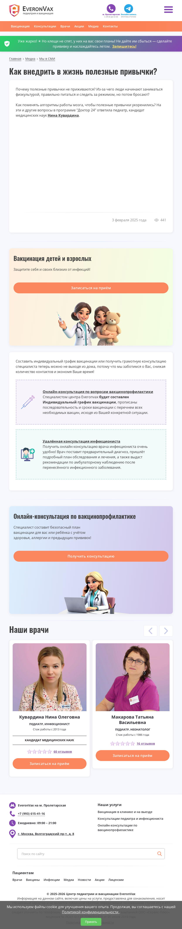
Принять (91, 922)
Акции (79, 26)
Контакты (110, 26)
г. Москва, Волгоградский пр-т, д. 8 (46, 834)
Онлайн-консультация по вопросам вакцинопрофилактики (98, 391)
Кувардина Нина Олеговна (49, 717)
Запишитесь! (124, 46)
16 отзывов (146, 743)
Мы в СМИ (47, 59)
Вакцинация (20, 26)
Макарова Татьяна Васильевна (132, 719)
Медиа (93, 26)
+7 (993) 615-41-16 (31, 813)
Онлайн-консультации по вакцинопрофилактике (117, 827)
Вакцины (33, 880)
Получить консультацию (91, 556)
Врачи (65, 26)
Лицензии (116, 880)
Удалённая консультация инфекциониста (81, 441)
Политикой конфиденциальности (90, 912)
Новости (84, 880)
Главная (15, 59)
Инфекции (52, 880)
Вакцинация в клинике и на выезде (125, 812)
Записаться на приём (91, 288)
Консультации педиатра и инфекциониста (130, 818)
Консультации (45, 26)
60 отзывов (63, 751)
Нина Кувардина (63, 115)
